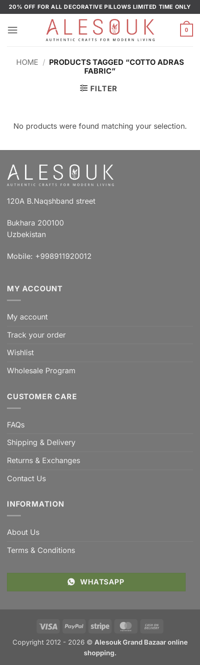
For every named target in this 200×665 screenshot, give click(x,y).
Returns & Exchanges (43, 460)
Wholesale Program (41, 370)
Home (27, 62)
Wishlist (20, 352)
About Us (23, 532)
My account (27, 316)
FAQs (16, 424)
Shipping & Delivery (41, 442)
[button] (12, 30)
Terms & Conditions (41, 550)
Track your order (36, 334)
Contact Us (26, 478)
